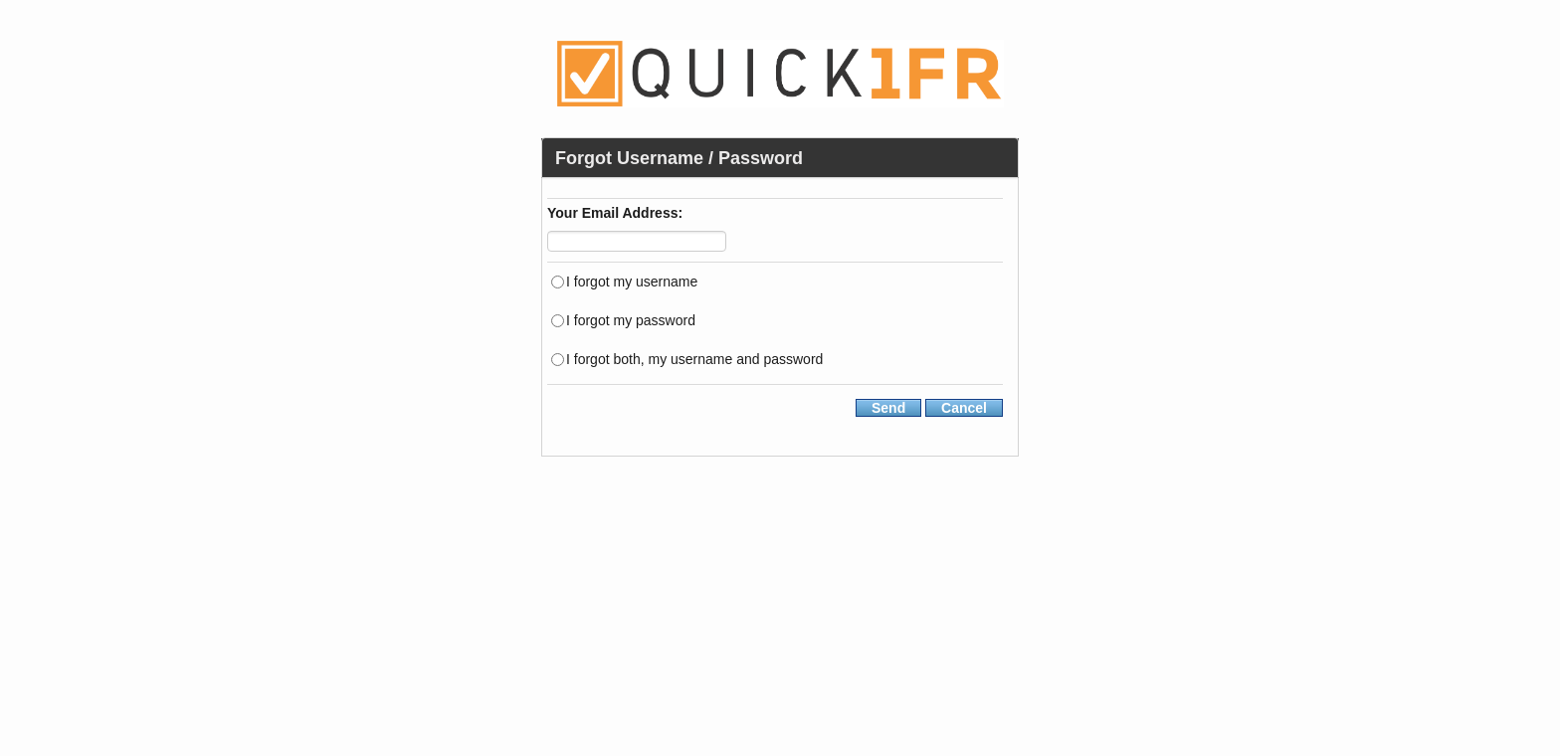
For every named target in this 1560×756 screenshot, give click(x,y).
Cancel (964, 408)
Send (888, 408)
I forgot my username (631, 280)
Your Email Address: (614, 215)
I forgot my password (630, 318)
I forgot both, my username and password (694, 357)
